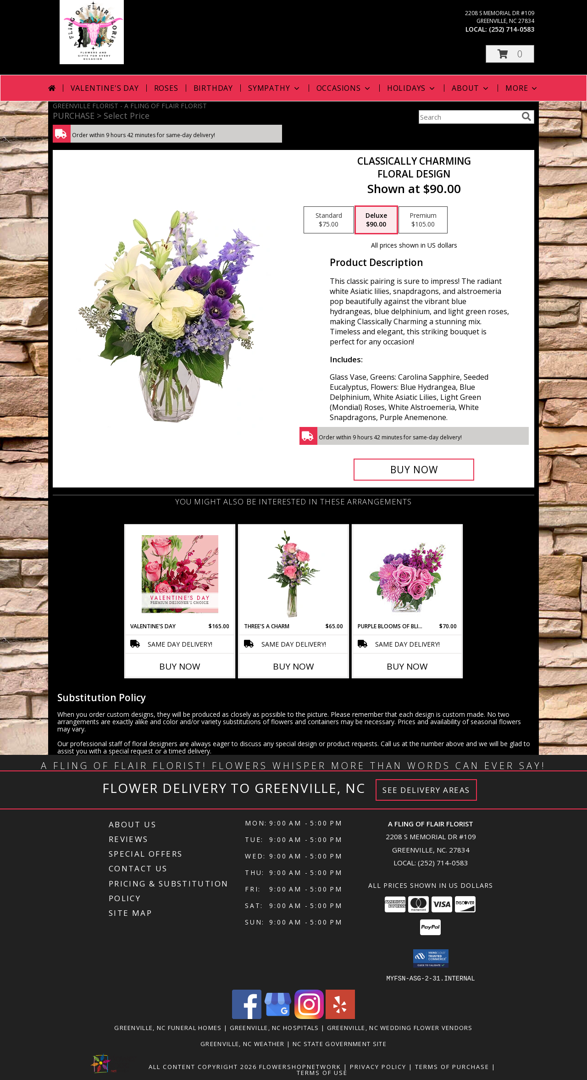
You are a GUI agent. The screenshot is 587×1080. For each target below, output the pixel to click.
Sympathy (274, 88)
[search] (526, 116)
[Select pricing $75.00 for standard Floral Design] (329, 220)
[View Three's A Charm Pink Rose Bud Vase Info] (293, 573)
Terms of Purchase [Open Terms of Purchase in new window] (452, 1066)
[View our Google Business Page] (278, 1016)
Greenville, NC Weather (242, 1043)
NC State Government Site (340, 1043)
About (471, 88)
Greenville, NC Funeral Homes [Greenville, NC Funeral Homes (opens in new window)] (168, 1027)
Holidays (412, 88)
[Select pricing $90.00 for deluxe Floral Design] (376, 220)
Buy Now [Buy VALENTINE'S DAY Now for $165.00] (179, 666)
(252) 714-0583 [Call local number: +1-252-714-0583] (511, 29)
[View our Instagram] (309, 1016)
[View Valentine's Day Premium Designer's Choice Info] (180, 573)
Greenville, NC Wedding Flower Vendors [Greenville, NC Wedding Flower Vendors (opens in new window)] (400, 1027)
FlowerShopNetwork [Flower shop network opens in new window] (300, 1066)
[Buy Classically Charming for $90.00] (414, 470)
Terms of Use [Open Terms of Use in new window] (322, 1072)
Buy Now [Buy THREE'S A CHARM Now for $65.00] (293, 666)
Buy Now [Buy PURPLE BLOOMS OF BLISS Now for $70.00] (407, 666)
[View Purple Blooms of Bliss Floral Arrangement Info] (407, 573)
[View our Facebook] (246, 1016)
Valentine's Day (105, 88)
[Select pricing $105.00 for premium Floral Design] (423, 220)
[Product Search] (468, 117)
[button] (510, 54)
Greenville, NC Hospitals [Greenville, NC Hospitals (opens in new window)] (274, 1027)
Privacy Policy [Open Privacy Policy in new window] (378, 1066)
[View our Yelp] (340, 1016)
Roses (166, 88)
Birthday (213, 88)
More (522, 88)
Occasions (344, 88)
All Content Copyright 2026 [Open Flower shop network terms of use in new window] (203, 1066)
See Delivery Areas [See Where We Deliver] (426, 790)
